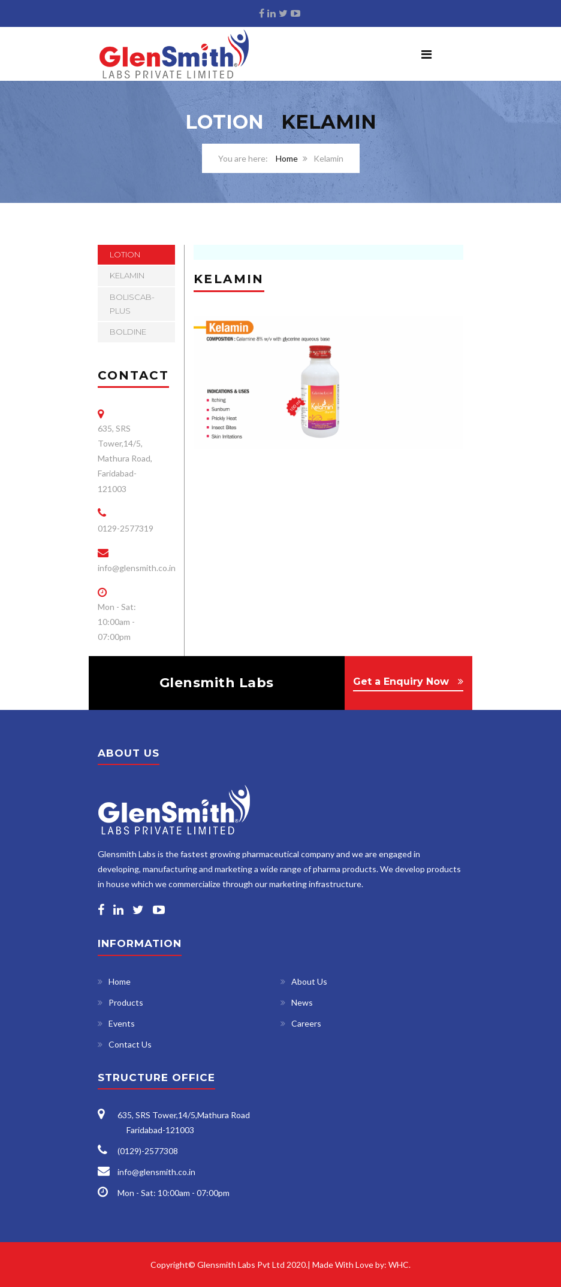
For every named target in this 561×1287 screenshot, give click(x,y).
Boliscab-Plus (132, 303)
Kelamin (127, 275)
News (302, 1002)
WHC (398, 1264)
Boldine (128, 331)
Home (287, 158)
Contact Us (130, 1044)
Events (121, 1023)
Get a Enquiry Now (401, 681)
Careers (306, 1023)
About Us (309, 981)
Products (125, 1002)
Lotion (125, 254)
